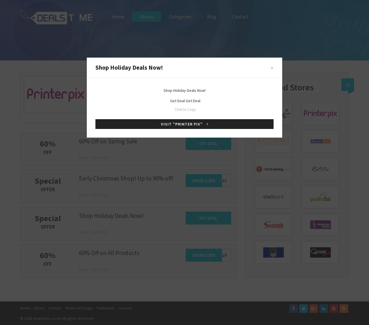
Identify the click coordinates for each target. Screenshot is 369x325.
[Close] (272, 68)
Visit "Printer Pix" (184, 124)
